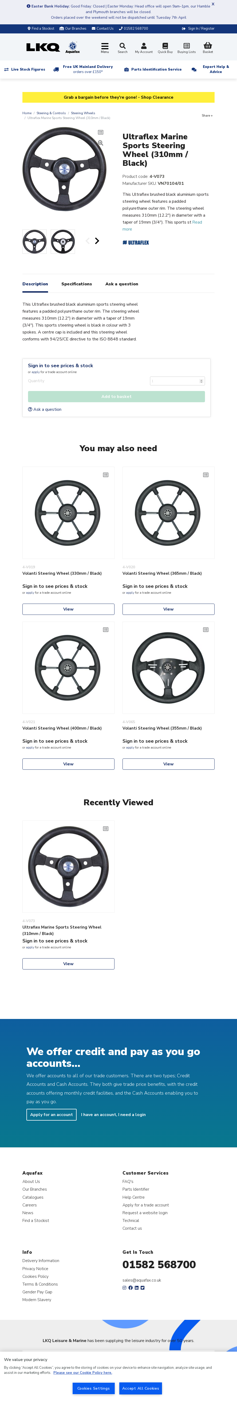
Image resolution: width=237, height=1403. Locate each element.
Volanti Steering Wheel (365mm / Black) (162, 573)
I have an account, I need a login (113, 1115)
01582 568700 (159, 1265)
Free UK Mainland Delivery (88, 69)
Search (123, 48)
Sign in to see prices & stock (60, 365)
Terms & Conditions (40, 1284)
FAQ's (128, 1181)
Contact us (132, 1228)
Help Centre (134, 1197)
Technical (131, 1220)
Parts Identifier (136, 1189)
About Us (31, 1181)
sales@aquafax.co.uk (142, 1280)
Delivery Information (40, 1260)
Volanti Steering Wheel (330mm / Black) (62, 573)
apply (35, 372)
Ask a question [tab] (121, 284)
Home (26, 113)
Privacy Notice (35, 1268)
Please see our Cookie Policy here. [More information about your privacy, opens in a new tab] (82, 1372)
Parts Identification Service (156, 69)
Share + (207, 115)
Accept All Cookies (140, 1388)
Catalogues (33, 1197)
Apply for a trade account (146, 1205)
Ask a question (44, 409)
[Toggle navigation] (105, 48)
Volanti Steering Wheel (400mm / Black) (62, 728)
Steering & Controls (51, 113)
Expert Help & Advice (216, 69)
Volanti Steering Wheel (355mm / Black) (162, 728)
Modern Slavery (36, 1299)
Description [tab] (35, 284)
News (27, 1213)
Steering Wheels (83, 113)
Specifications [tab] (76, 284)
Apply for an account (51, 1115)
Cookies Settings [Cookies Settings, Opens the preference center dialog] (93, 1388)
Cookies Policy (35, 1276)
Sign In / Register (201, 28)
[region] (118, 1377)
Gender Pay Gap (37, 1292)
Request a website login (145, 1213)
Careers (29, 1205)
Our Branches (73, 28)
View (68, 609)
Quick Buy (165, 49)
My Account (144, 49)
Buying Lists (186, 49)
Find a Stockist (41, 28)
